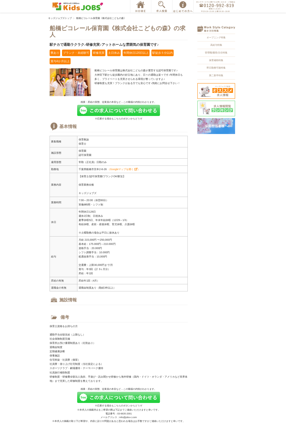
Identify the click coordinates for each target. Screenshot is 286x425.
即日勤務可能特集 (216, 67)
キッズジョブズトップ (60, 18)
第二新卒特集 (216, 75)
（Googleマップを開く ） (123, 169)
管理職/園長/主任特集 (216, 52)
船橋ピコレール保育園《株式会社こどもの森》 (101, 18)
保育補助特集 (216, 60)
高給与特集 (216, 45)
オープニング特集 (216, 37)
